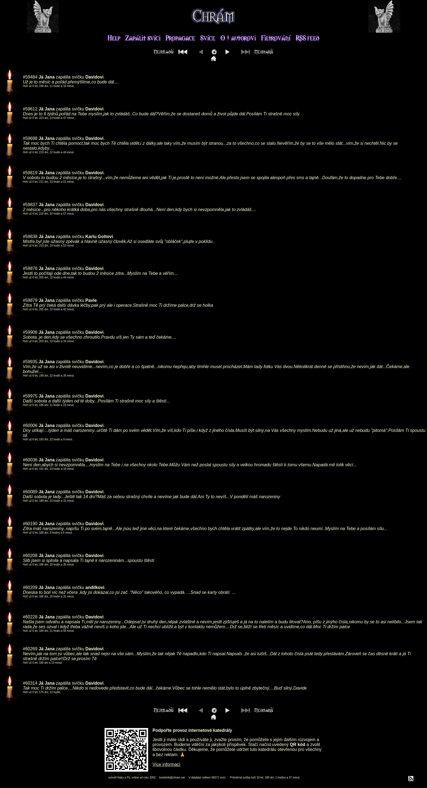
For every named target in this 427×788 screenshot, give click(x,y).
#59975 (30, 396)
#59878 (30, 268)
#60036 (30, 460)
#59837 (30, 204)
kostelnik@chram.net (172, 777)
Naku (120, 777)
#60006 (30, 425)
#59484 (30, 77)
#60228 (30, 617)
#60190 (30, 523)
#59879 (30, 300)
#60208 (30, 555)
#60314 (30, 683)
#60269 (30, 648)
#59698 (30, 138)
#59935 (30, 361)
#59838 (30, 236)
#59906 (30, 332)
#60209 (30, 587)
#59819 (30, 172)
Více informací (166, 764)
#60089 (30, 491)
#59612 (30, 109)
